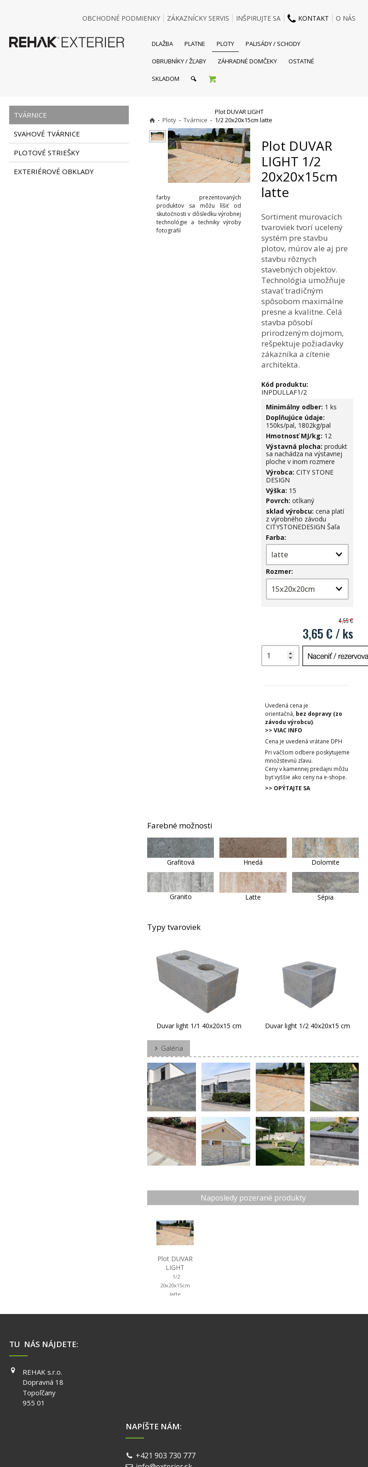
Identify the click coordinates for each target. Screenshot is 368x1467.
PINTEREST (279, 1411)
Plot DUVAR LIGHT (176, 1275)
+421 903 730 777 (167, 1373)
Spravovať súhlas (326, 1444)
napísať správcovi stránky (159, 1444)
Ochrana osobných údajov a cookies (248, 1444)
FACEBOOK (278, 1371)
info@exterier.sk (166, 1384)
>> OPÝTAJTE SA (287, 788)
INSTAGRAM (279, 1384)
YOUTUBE (276, 1398)
